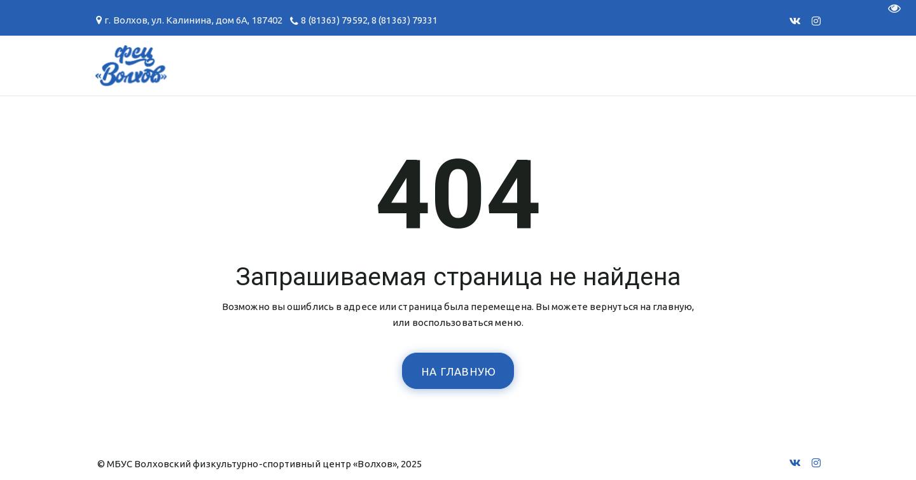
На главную (459, 371)
